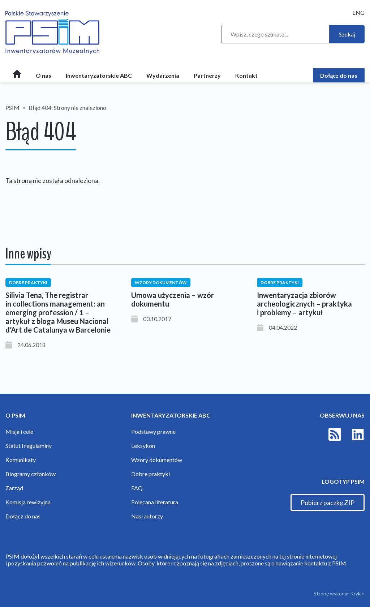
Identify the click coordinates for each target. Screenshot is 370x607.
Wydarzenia (162, 75)
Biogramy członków (30, 473)
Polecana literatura (154, 502)
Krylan (357, 593)
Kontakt (246, 75)
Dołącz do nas (338, 75)
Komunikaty (20, 459)
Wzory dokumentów (156, 459)
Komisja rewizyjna (28, 502)
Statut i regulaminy (28, 445)
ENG (358, 12)
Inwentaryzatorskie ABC (99, 75)
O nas (43, 75)
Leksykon (143, 445)
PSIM (12, 107)
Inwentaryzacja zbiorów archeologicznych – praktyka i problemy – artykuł (304, 304)
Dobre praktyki (150, 473)
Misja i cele (19, 431)
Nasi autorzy (147, 516)
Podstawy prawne (153, 431)
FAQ (137, 487)
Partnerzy (207, 75)
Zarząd (14, 487)
